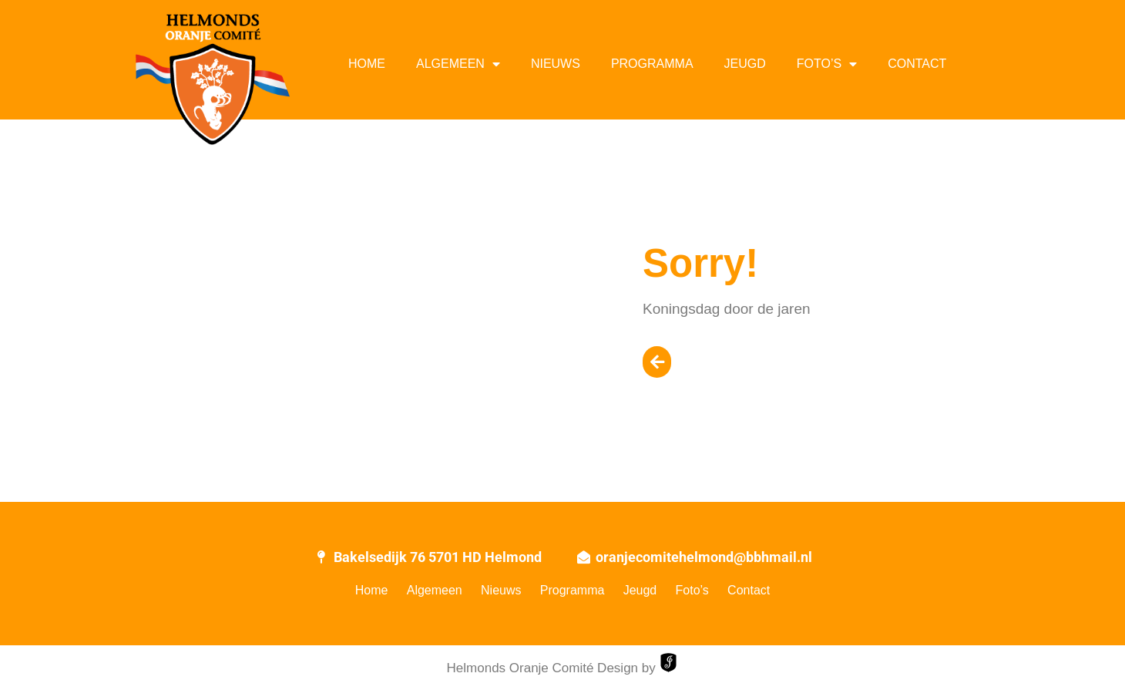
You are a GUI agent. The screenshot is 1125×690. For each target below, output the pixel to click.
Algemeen (458, 64)
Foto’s (827, 64)
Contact (917, 63)
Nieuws (555, 63)
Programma (652, 63)
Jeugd (745, 63)
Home (366, 63)
